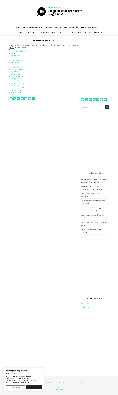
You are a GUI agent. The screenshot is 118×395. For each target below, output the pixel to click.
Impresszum (85, 307)
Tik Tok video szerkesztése (50, 33)
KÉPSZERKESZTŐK (95, 33)
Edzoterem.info (16, 53)
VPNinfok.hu (15, 95)
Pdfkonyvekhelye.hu (17, 81)
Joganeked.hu (15, 62)
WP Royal (81, 383)
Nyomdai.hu (14, 72)
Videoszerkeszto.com (18, 83)
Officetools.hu (15, 74)
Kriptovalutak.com (16, 92)
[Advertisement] (95, 66)
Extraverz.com (15, 85)
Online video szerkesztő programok (37, 27)
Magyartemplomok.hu (18, 88)
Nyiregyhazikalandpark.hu (19, 69)
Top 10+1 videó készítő (27, 33)
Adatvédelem (25, 383)
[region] (24, 379)
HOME (17, 27)
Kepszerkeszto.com (17, 65)
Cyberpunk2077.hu (21, 51)
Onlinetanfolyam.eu (17, 76)
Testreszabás (16, 387)
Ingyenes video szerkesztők (66, 27)
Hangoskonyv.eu (16, 60)
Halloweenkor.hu (16, 58)
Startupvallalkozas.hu (17, 90)
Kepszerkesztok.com (17, 67)
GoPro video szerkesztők (91, 27)
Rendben (33, 387)
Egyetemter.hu (16, 55)
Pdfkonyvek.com (16, 79)
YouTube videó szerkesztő (75, 33)
